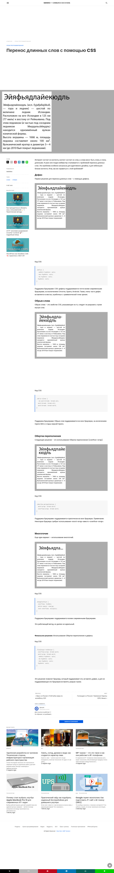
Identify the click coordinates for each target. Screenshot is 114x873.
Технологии (80, 748)
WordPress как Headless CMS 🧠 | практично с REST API (17, 255)
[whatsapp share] (23, 162)
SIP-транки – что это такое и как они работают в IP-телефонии (90, 754)
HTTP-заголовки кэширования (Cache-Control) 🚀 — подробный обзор (17, 233)
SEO (77, 793)
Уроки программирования (23, 41)
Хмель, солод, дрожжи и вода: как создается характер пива (56, 754)
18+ (42, 748)
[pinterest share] (15, 162)
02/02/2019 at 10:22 (44, 709)
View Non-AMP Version (63, 831)
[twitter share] (7, 162)
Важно (8, 748)
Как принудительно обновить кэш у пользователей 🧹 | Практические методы (16, 210)
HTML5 (14, 180)
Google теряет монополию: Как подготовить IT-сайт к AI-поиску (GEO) (90, 800)
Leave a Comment (71, 722)
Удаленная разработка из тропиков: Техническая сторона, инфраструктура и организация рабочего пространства (22, 756)
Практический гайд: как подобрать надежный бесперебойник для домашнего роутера (56, 800)
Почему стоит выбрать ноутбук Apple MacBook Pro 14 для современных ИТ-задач (20, 800)
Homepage (9, 41)
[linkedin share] (19, 162)
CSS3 (8, 180)
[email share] (11, 162)
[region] (57, 22)
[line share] (27, 162)
